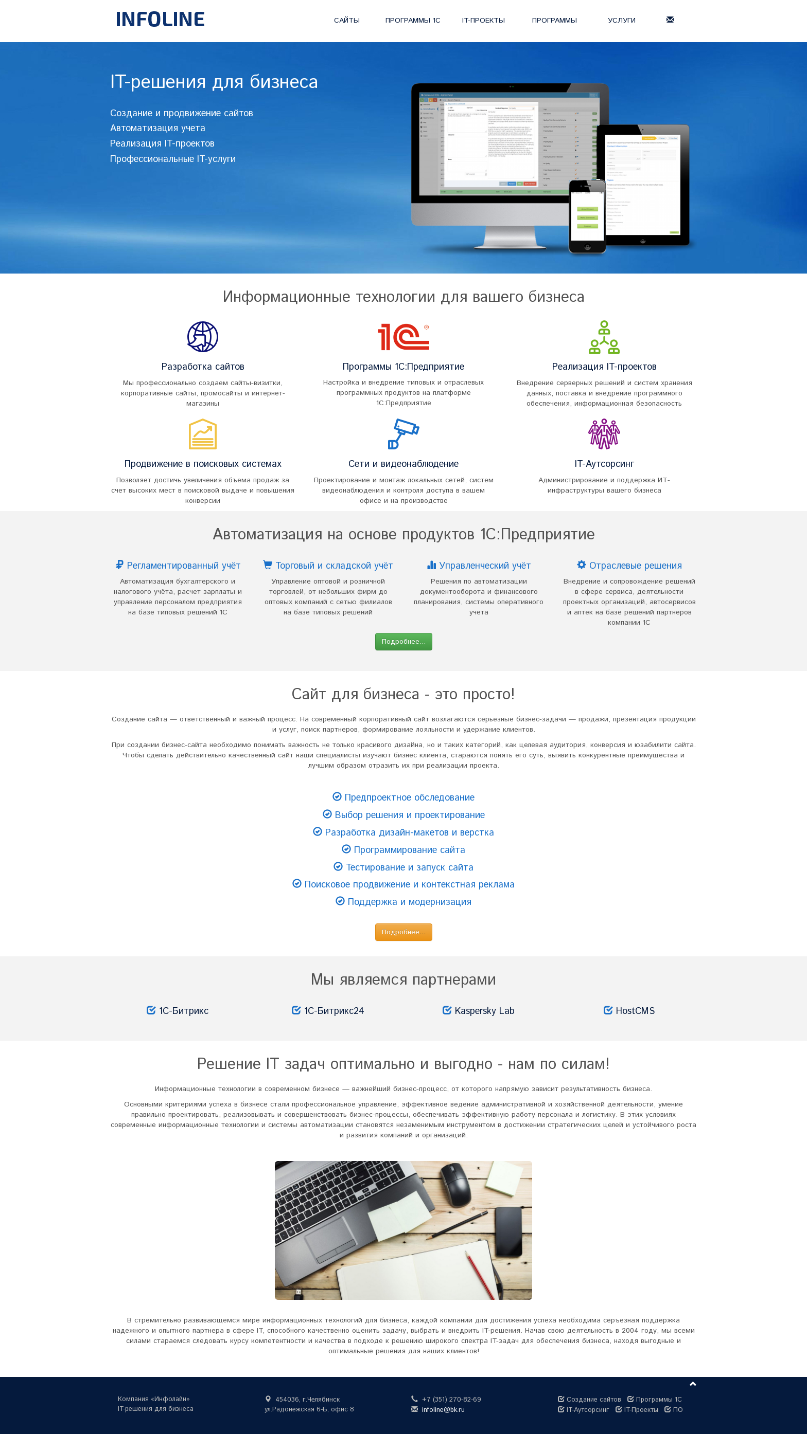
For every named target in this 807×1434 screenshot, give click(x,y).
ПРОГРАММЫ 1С (413, 20)
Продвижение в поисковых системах (203, 464)
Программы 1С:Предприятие (403, 367)
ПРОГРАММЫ (554, 20)
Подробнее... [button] (404, 642)
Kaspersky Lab (485, 1011)
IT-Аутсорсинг (604, 464)
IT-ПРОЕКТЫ (483, 20)
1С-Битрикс (183, 1011)
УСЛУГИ (622, 20)
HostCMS (635, 1011)
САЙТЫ (347, 20)
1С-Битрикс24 (334, 1011)
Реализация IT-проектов (604, 367)
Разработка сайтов (203, 367)
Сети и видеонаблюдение (403, 464)
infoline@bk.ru (443, 1410)
